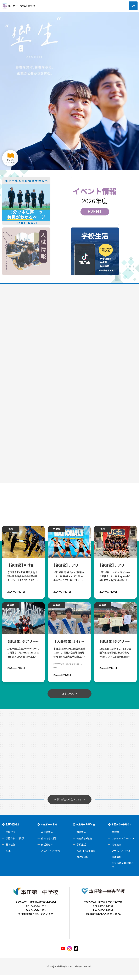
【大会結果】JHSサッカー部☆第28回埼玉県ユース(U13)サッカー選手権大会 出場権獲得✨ (70, 641)
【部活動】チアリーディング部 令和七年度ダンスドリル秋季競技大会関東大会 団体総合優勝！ (116, 641)
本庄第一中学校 (49, 824)
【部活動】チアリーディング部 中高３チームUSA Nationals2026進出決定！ (116, 565)
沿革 (8, 851)
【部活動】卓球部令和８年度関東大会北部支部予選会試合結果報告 (23, 565)
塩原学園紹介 (12, 824)
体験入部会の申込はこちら (67, 799)
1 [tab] (69, 166)
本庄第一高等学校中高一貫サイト (20, 6)
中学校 (56, 529)
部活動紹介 (47, 844)
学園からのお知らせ (121, 824)
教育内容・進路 (48, 838)
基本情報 (10, 844)
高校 (10, 529)
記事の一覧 (68, 694)
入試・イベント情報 (50, 851)
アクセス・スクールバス (123, 838)
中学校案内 (47, 832)
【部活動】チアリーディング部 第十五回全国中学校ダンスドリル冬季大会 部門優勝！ (23, 641)
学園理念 (10, 832)
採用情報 (116, 857)
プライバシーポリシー (123, 851)
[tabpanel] (69, 91)
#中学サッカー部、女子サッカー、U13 (67, 666)
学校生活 (81, 844)
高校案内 (81, 832)
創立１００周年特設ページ (124, 865)
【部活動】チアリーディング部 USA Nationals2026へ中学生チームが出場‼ (69, 565)
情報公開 (116, 844)
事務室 (115, 832)
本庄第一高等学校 (85, 824)
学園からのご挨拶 (15, 838)
